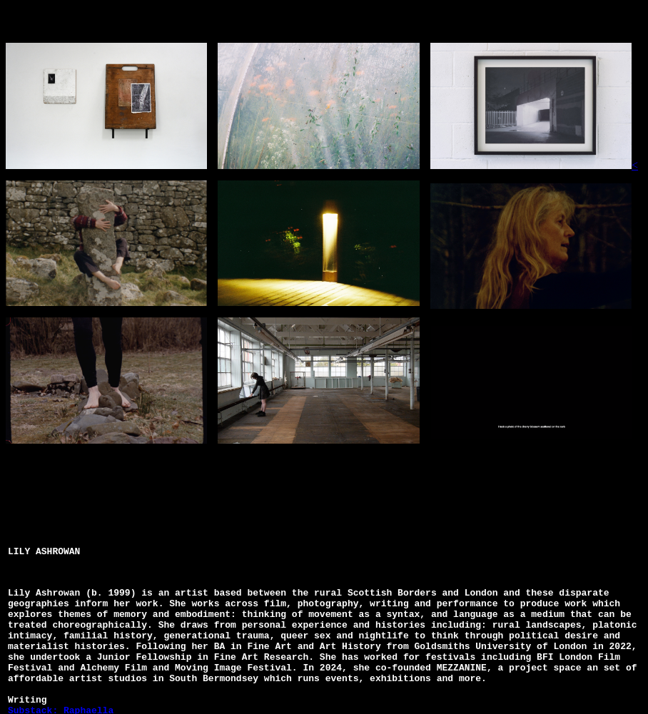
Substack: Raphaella (60, 704)
